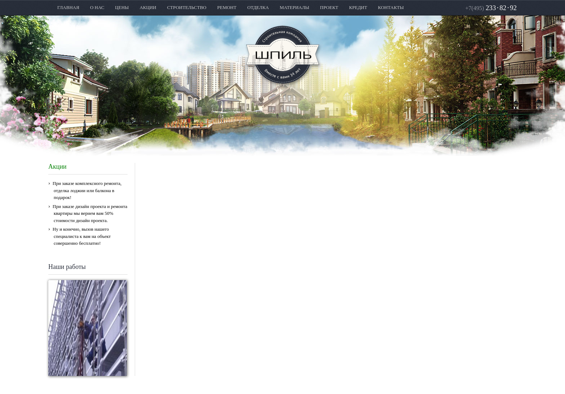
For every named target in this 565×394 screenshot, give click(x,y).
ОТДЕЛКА (258, 7)
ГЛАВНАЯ (68, 7)
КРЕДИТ (358, 7)
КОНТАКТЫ (391, 7)
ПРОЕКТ (329, 7)
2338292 (491, 8)
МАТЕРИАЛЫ (294, 7)
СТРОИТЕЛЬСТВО (186, 7)
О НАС (97, 7)
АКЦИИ (147, 7)
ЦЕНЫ (122, 7)
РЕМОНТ (226, 7)
